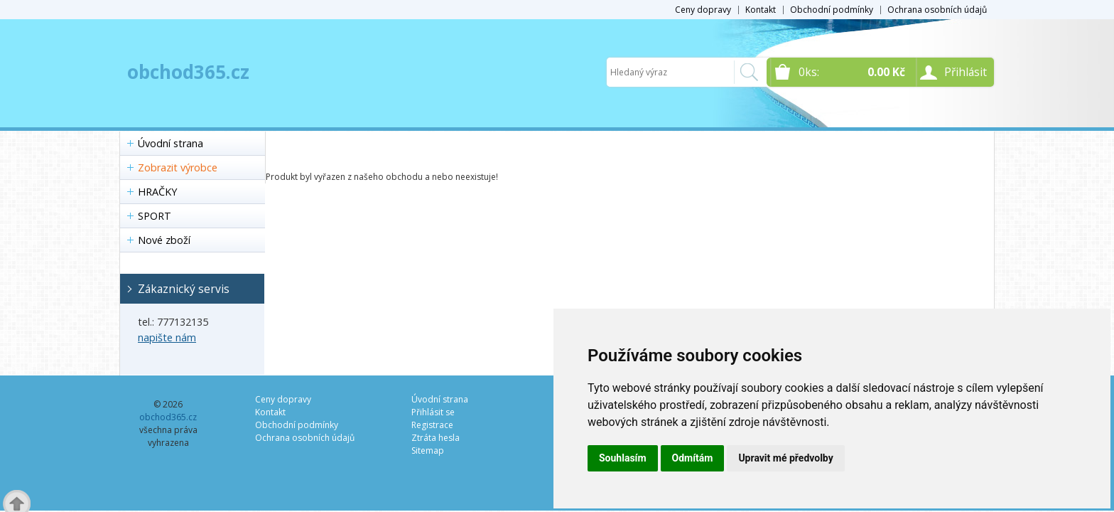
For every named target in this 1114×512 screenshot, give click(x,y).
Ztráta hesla (435, 438)
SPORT (154, 216)
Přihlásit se (433, 412)
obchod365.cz (188, 72)
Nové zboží (164, 240)
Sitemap (427, 450)
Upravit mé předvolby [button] (785, 458)
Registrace (432, 425)
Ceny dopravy (703, 10)
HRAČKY (157, 191)
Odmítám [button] (692, 458)
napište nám (167, 337)
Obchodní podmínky (831, 10)
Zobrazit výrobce (177, 167)
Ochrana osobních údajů (937, 10)
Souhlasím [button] (623, 458)
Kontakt (760, 10)
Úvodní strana (170, 143)
